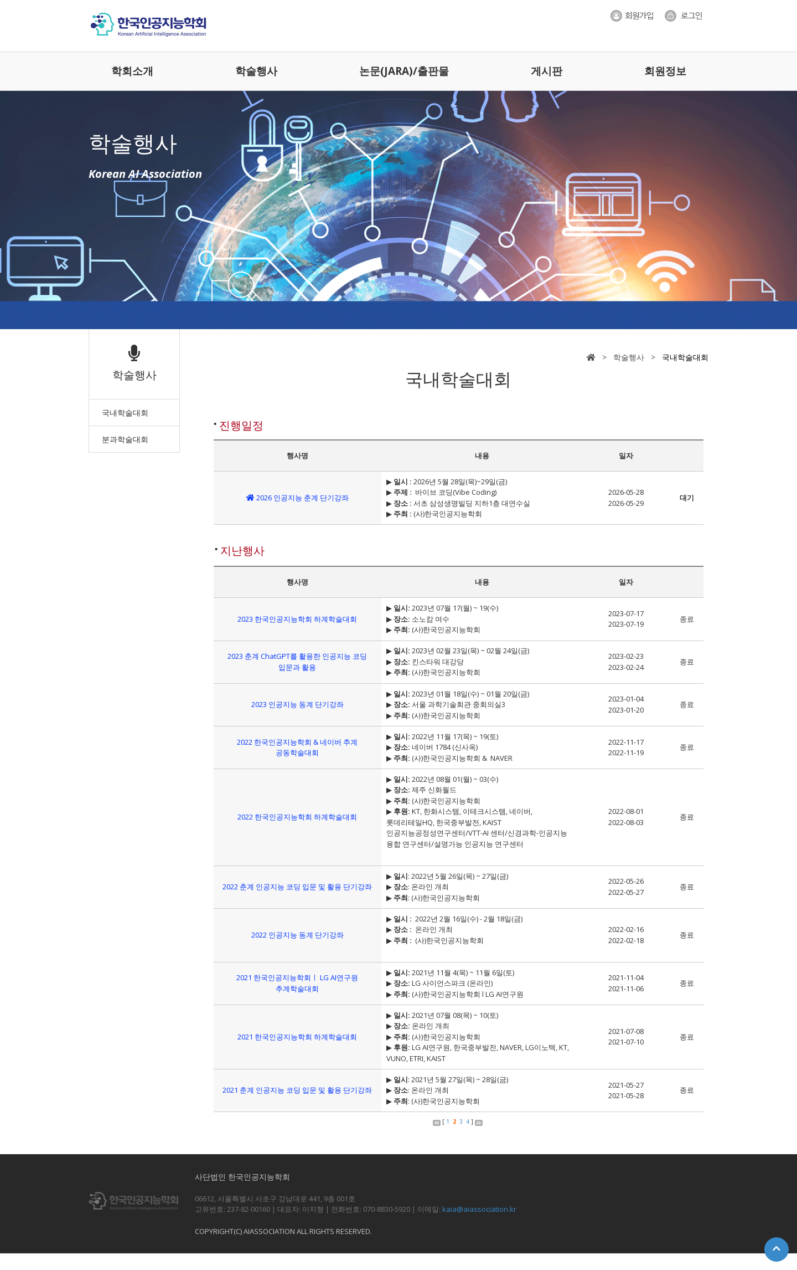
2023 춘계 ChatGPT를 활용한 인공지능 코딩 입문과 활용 (297, 661)
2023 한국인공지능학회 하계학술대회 (297, 619)
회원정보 (665, 71)
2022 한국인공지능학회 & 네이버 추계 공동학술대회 (297, 747)
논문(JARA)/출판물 (404, 71)
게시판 (546, 71)
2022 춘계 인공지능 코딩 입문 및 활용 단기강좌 (297, 887)
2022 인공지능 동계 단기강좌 (297, 935)
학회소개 (132, 71)
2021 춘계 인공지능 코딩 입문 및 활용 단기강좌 (297, 1090)
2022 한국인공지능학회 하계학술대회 (297, 817)
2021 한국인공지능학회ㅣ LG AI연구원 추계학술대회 (297, 983)
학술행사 (256, 71)
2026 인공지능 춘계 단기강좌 (297, 498)
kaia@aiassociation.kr (479, 1209)
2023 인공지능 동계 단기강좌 (297, 704)
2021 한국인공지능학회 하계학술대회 (297, 1037)
